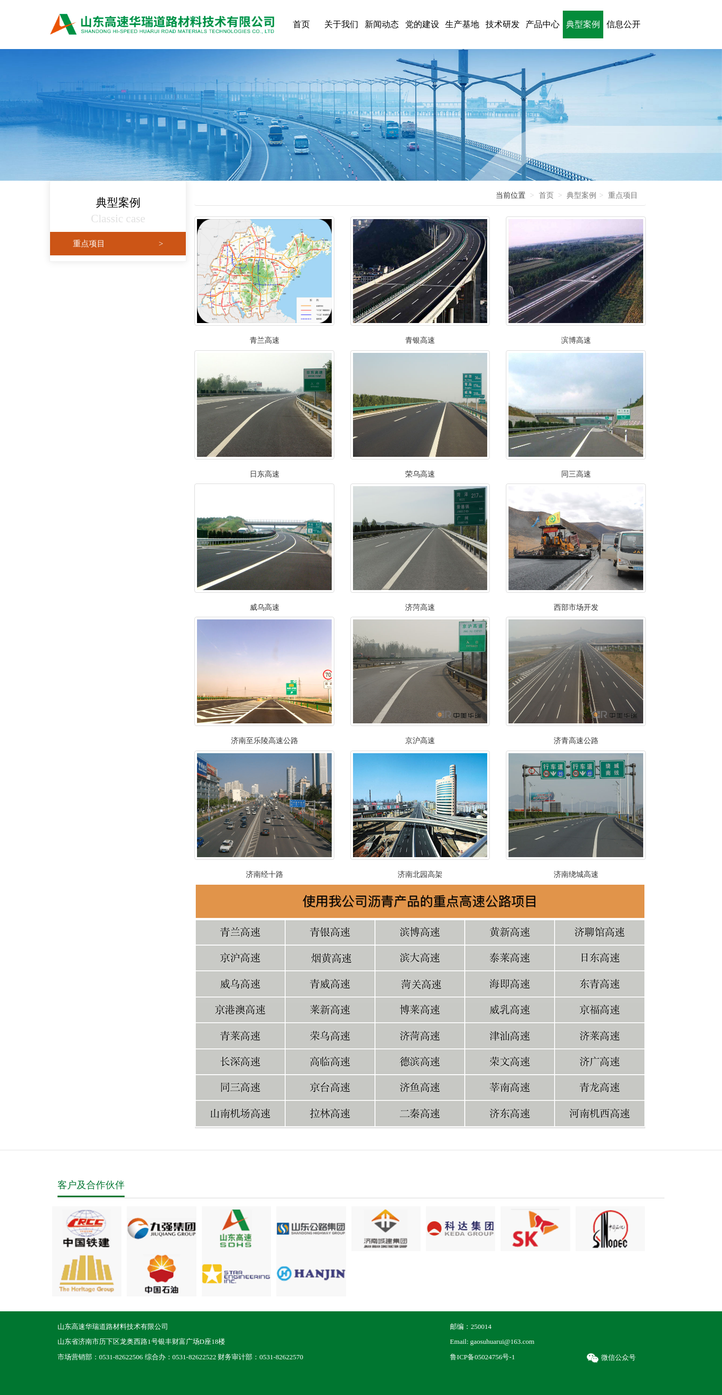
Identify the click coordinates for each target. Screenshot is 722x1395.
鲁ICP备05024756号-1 (482, 1357)
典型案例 (581, 195)
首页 (546, 195)
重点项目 (118, 243)
